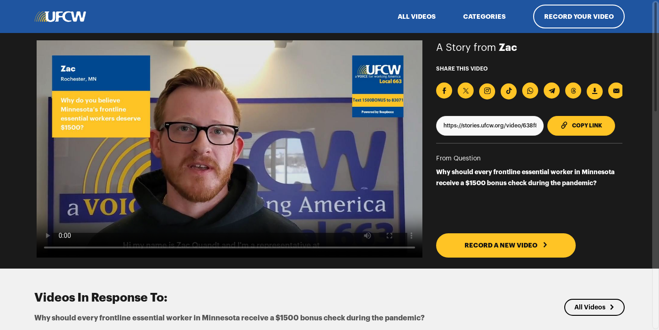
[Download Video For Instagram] (487, 91)
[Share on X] (466, 90)
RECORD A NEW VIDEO (506, 245)
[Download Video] (595, 91)
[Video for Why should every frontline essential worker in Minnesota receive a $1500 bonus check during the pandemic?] (229, 149)
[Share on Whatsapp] (530, 90)
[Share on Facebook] (444, 90)
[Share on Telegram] (552, 90)
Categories (484, 16)
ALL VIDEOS (417, 16)
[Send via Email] (616, 90)
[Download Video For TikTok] (509, 91)
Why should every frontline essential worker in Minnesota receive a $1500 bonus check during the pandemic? (525, 177)
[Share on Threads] (573, 90)
